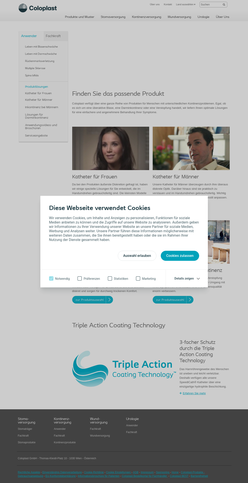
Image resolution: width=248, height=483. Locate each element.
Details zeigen (184, 278)
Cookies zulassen (179, 256)
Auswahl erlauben (137, 256)
